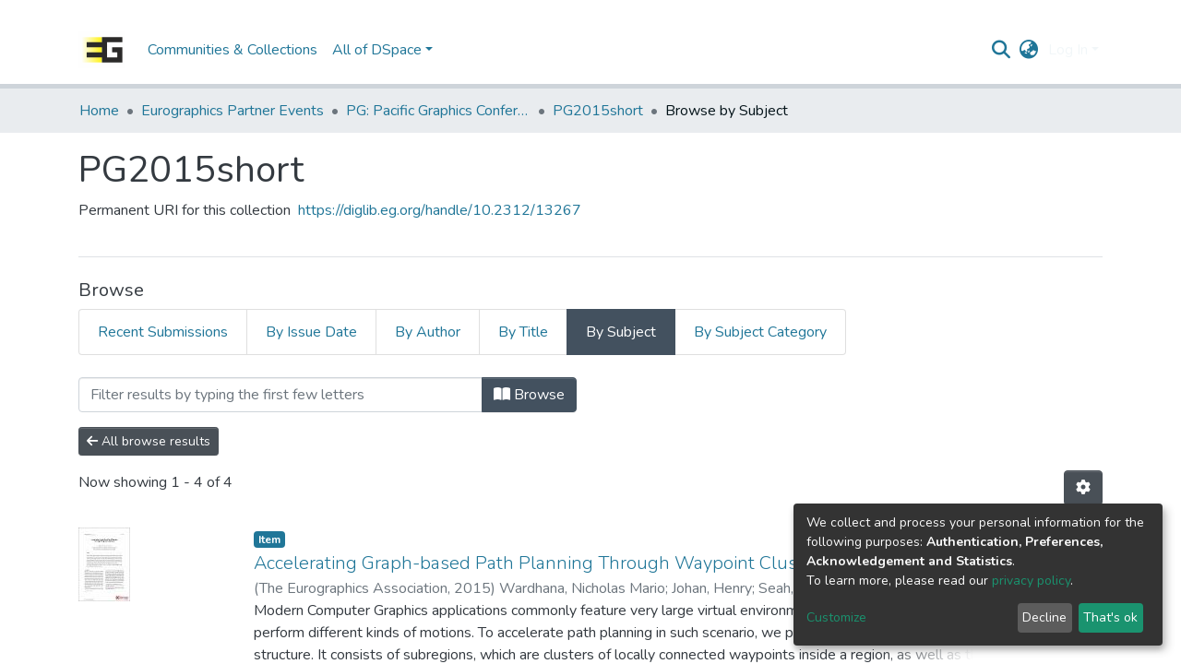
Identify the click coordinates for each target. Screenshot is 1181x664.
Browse (529, 395)
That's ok (1110, 617)
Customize (836, 617)
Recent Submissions (163, 332)
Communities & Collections (232, 50)
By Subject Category (760, 332)
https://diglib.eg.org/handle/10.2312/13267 (439, 210)
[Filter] (280, 394)
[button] (1029, 50)
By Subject (621, 332)
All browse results (148, 441)
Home (99, 111)
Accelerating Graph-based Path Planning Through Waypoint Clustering (550, 563)
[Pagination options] (1083, 487)
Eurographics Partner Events (232, 111)
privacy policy (1031, 580)
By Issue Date (311, 332)
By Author (427, 332)
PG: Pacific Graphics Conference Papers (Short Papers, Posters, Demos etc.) (438, 111)
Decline (1044, 617)
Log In (1068, 50)
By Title (523, 332)
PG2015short (598, 111)
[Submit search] (1001, 50)
